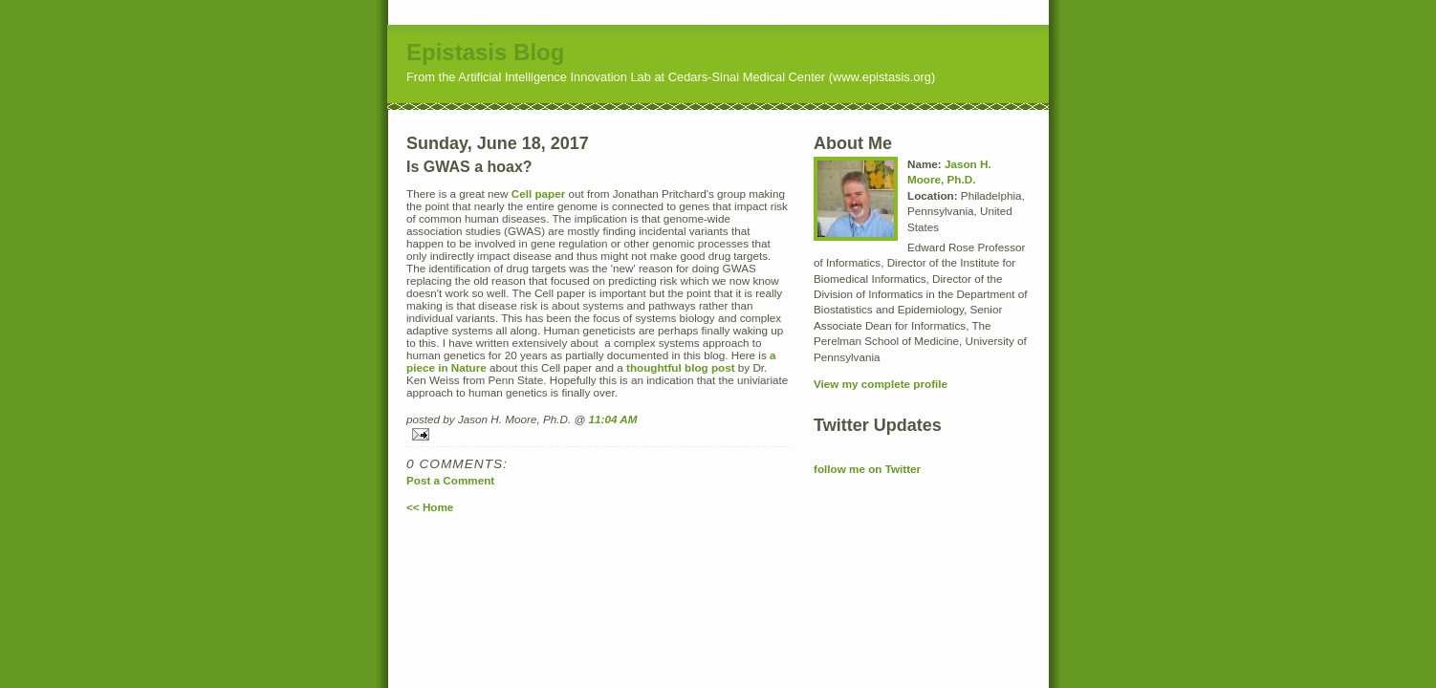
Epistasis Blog (485, 52)
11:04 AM (613, 419)
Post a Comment (450, 480)
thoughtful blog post (680, 367)
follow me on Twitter (867, 468)
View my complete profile (880, 383)
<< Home (429, 507)
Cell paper (538, 193)
